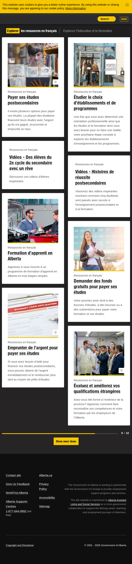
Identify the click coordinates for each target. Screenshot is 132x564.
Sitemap (44, 506)
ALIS (27, 18)
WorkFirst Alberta (17, 492)
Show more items (66, 441)
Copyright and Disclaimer (20, 545)
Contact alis (13, 475)
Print (91, 19)
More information (76, 8)
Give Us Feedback (18, 484)
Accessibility (47, 497)
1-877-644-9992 (16, 511)
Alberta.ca (45, 475)
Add (73, 19)
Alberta (12, 18)
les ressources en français (31, 31)
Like (82, 19)
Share (65, 19)
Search (104, 18)
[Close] (127, 5)
